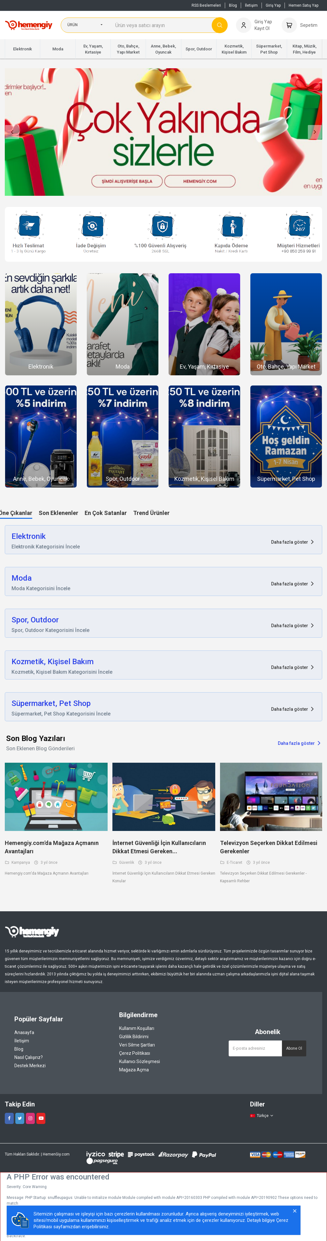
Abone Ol (294, 1048)
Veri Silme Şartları (137, 1044)
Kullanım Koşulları (136, 1028)
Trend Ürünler (151, 513)
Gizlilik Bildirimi (133, 1036)
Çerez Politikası (134, 1053)
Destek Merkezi (30, 1065)
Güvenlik (123, 862)
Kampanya (17, 862)
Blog (233, 5)
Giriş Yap (273, 5)
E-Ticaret (231, 862)
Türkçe (262, 1115)
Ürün (72, 25)
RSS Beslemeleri (206, 5)
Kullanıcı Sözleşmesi (139, 1061)
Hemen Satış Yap (303, 5)
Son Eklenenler (58, 513)
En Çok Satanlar (106, 513)
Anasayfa (24, 1032)
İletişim (251, 5)
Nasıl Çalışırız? (28, 1057)
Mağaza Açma (134, 1069)
